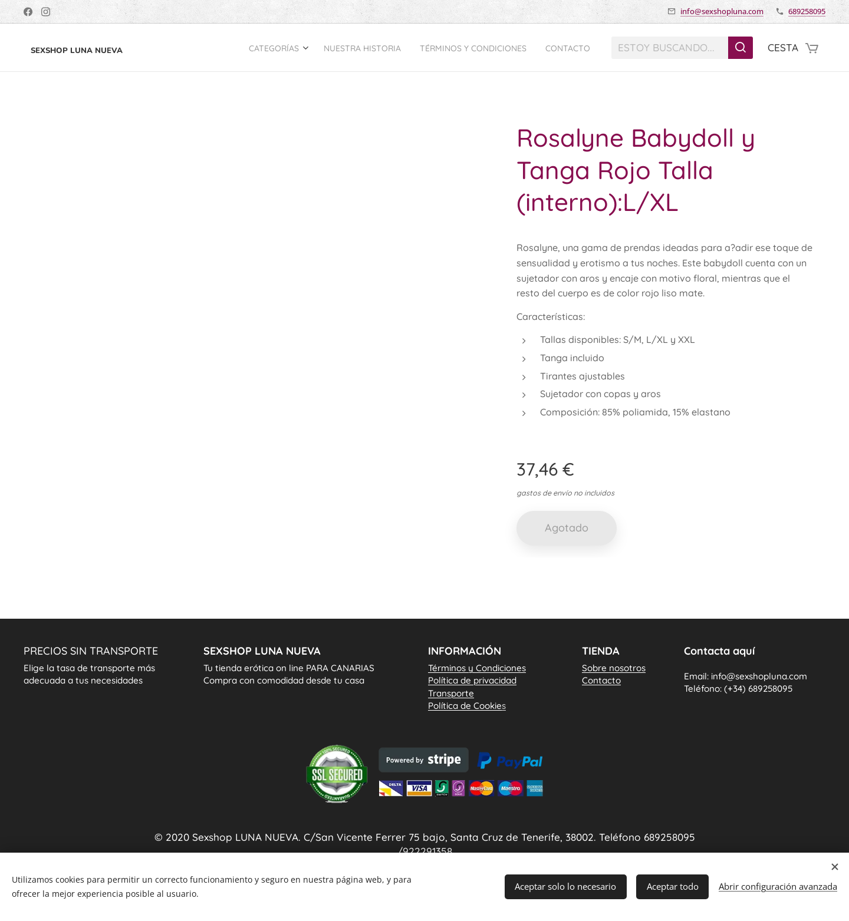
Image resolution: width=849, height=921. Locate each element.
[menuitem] (251, 47)
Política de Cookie (467, 705)
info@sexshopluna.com (722, 11)
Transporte (451, 692)
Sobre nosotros (614, 668)
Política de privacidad (472, 680)
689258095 (806, 11)
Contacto (601, 680)
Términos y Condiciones (477, 668)
